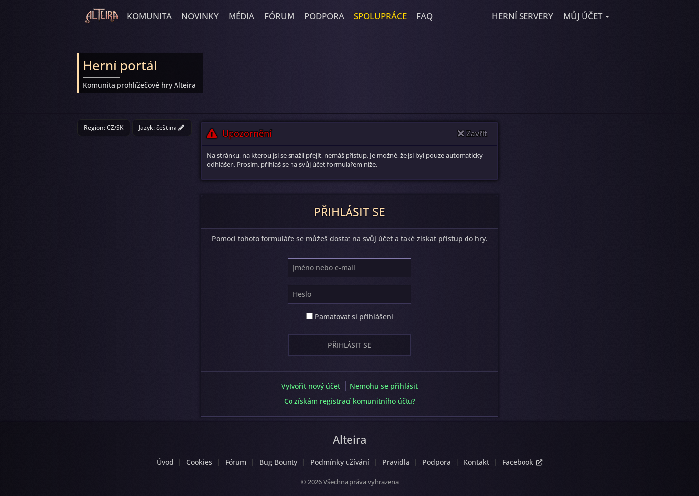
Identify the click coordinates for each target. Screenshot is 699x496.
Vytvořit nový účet (310, 386)
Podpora (324, 16)
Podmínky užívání (339, 462)
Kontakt (476, 462)
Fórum (279, 16)
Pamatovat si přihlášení (349, 316)
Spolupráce (380, 16)
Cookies (199, 462)
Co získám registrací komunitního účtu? (349, 401)
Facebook (522, 462)
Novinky (200, 16)
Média (241, 16)
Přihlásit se (349, 345)
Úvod (165, 462)
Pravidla (395, 462)
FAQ (424, 16)
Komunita (149, 16)
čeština (170, 128)
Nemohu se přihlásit (384, 386)
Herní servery (522, 16)
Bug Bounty (278, 462)
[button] (586, 16)
